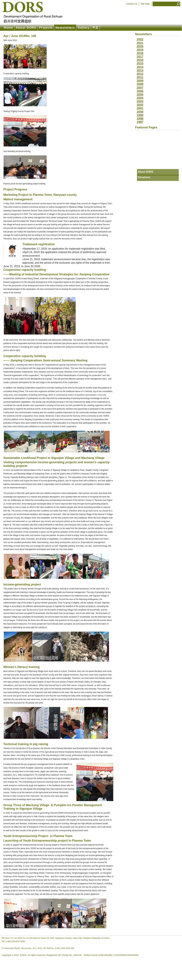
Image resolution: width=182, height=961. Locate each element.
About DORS (26, 27)
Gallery (84, 27)
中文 (95, 27)
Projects (46, 27)
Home (8, 27)
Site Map (145, 3)
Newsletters (65, 27)
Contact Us (131, 3)
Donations (144, 177)
